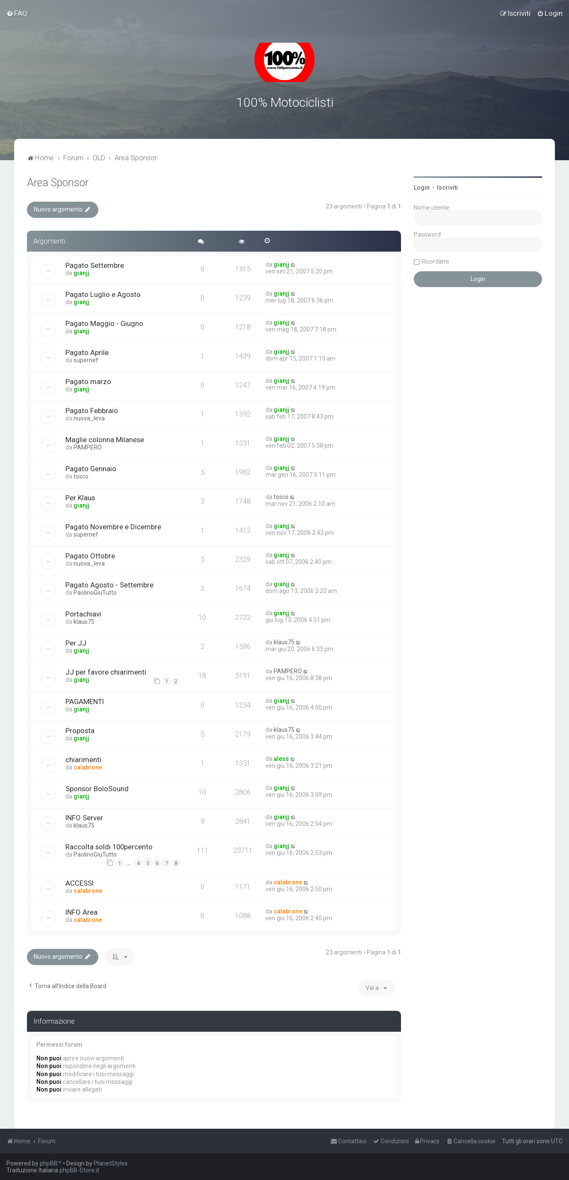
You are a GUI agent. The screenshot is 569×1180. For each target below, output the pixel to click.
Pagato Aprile (87, 351)
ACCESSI (79, 882)
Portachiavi (83, 612)
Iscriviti (447, 186)
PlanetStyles (111, 1163)
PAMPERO (88, 446)
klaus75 (84, 620)
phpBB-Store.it (79, 1170)
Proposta (79, 729)
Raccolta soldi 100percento (109, 846)
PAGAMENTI (84, 700)
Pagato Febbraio (91, 409)
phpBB (49, 1163)
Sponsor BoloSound (97, 788)
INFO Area (81, 911)
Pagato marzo (88, 380)
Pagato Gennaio (90, 467)
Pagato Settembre (94, 264)
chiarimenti (83, 758)
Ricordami (435, 260)
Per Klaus (80, 496)
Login (422, 186)
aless (281, 757)
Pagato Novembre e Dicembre (113, 525)
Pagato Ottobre (90, 554)
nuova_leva (89, 417)
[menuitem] (16, 13)
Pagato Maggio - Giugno (104, 322)
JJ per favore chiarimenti (105, 670)
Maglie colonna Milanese (104, 438)
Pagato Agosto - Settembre (109, 583)
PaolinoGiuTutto (95, 591)
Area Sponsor (57, 182)
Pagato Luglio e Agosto (103, 293)
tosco (81, 475)
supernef (86, 358)
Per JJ (75, 641)
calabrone (88, 766)
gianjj (81, 271)
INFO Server (84, 817)
